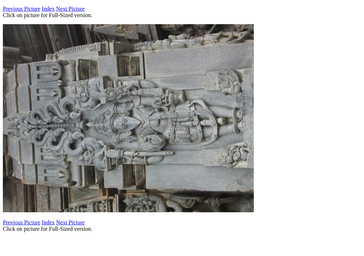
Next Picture (70, 9)
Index (48, 9)
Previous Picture (21, 9)
